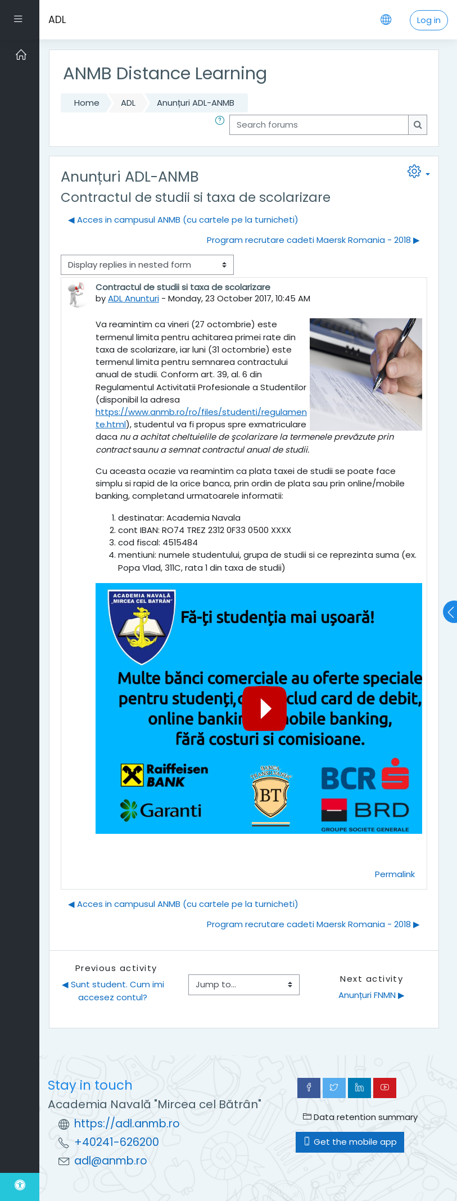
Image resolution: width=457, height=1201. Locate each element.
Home (86, 103)
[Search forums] (319, 125)
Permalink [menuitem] (395, 874)
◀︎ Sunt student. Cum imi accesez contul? (114, 990)
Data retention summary (360, 1117)
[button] (222, 125)
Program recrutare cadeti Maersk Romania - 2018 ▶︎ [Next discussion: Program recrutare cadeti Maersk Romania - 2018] (313, 240)
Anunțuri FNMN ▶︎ (371, 995)
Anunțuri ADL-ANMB (195, 103)
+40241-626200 (116, 1142)
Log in (429, 20)
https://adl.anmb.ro (127, 1123)
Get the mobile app (350, 1142)
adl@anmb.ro (110, 1160)
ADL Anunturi (133, 298)
